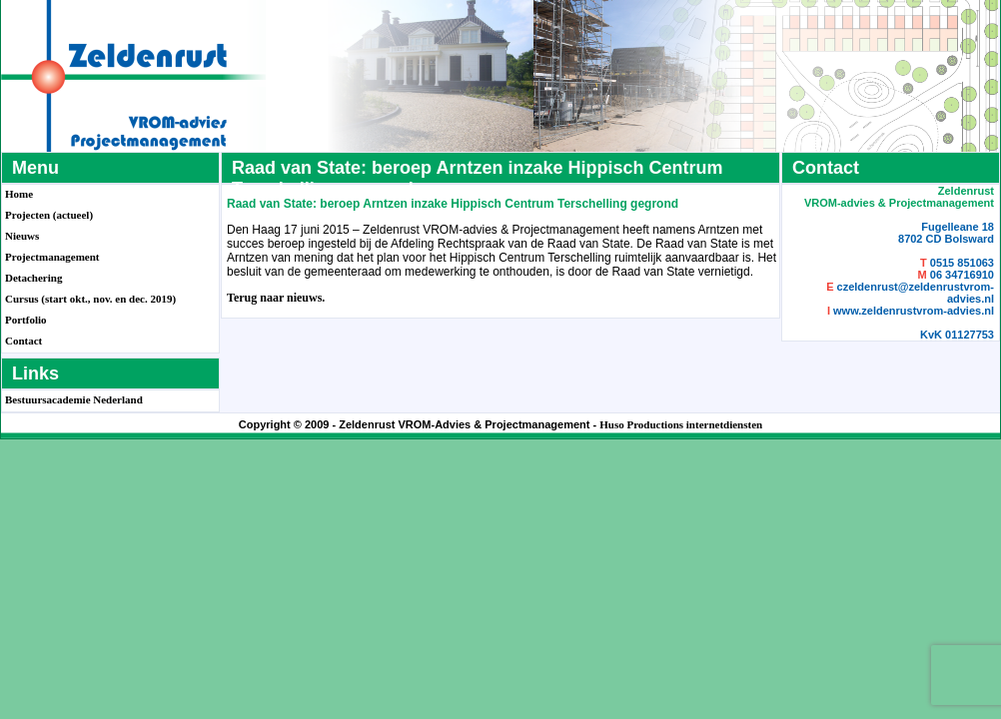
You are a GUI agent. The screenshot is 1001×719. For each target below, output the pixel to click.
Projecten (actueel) (49, 215)
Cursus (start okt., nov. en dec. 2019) (90, 299)
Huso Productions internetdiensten (680, 424)
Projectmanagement (52, 257)
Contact (23, 341)
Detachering (33, 278)
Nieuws (22, 236)
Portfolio (26, 320)
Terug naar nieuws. (276, 298)
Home (19, 194)
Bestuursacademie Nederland (74, 399)
